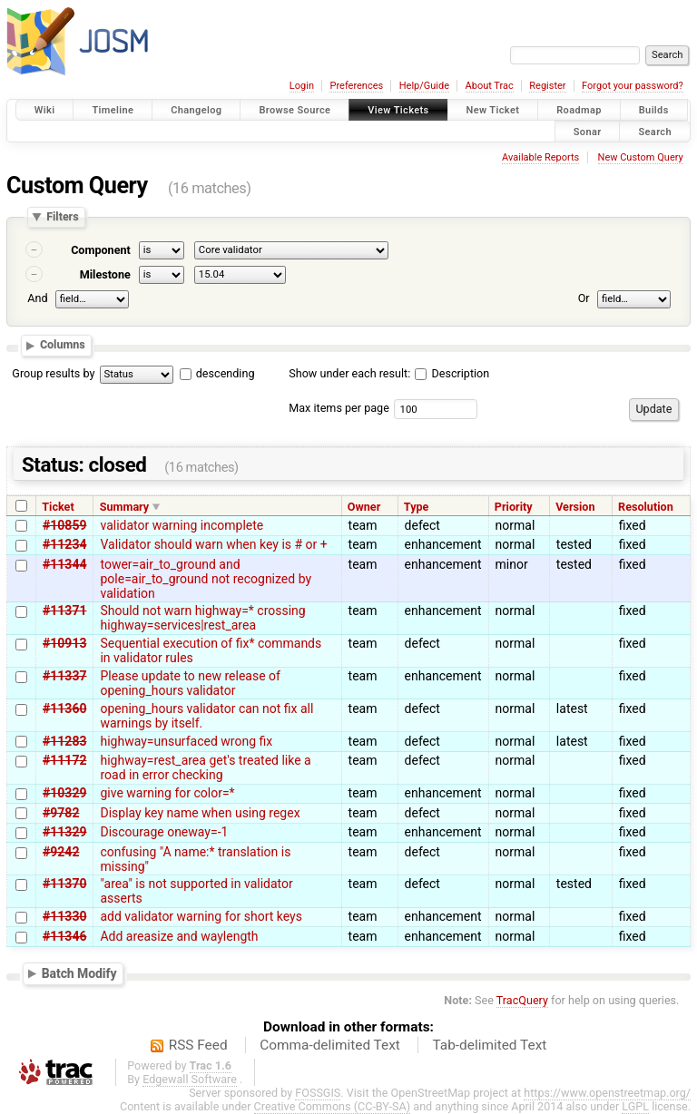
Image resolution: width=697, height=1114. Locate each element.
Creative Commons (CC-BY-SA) (332, 1106)
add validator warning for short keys (201, 916)
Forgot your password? (632, 86)
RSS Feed (198, 1045)
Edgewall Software (189, 1079)
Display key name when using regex (199, 813)
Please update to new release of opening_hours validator (190, 683)
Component (101, 250)
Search (655, 131)
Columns (62, 345)
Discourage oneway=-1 (164, 832)
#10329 (64, 793)
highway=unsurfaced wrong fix (186, 741)
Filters (62, 217)
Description (452, 373)
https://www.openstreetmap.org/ (607, 1092)
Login (302, 86)
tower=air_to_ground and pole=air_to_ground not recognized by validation (205, 579)
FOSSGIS (317, 1092)
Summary (124, 506)
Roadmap (579, 110)
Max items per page (339, 408)
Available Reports (540, 157)
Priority (514, 506)
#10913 (64, 643)
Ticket (58, 506)
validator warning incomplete (181, 525)
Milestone (105, 274)
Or (584, 298)
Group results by (53, 373)
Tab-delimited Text (489, 1045)
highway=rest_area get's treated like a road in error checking (205, 767)
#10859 (64, 525)
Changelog (196, 110)
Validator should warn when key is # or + (213, 544)
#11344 (64, 564)
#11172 (64, 760)
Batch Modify (79, 973)
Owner (364, 506)
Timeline (112, 110)
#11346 (64, 936)
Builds (654, 110)
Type (416, 506)
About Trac (490, 86)
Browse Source (294, 110)
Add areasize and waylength (179, 936)
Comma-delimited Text (330, 1045)
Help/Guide (424, 86)
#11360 (64, 708)
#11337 (64, 676)
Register (547, 86)
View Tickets (398, 110)
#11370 (64, 883)
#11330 (64, 916)
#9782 (61, 813)
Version (574, 506)
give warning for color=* (167, 793)
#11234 (64, 544)
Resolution (645, 506)
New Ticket (493, 110)
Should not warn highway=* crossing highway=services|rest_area (202, 617)
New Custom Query (640, 157)
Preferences (356, 86)
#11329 (64, 832)
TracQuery (522, 1000)
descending (225, 373)
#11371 (64, 610)
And (37, 298)
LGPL (635, 1106)
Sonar (588, 131)
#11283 (64, 741)
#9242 (61, 852)
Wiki (44, 110)
